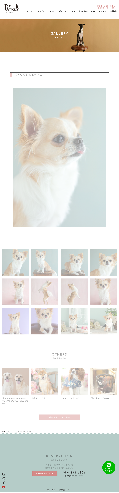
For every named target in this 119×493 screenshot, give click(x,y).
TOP (3, 432)
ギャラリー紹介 (12, 432)
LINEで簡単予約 (109, 464)
